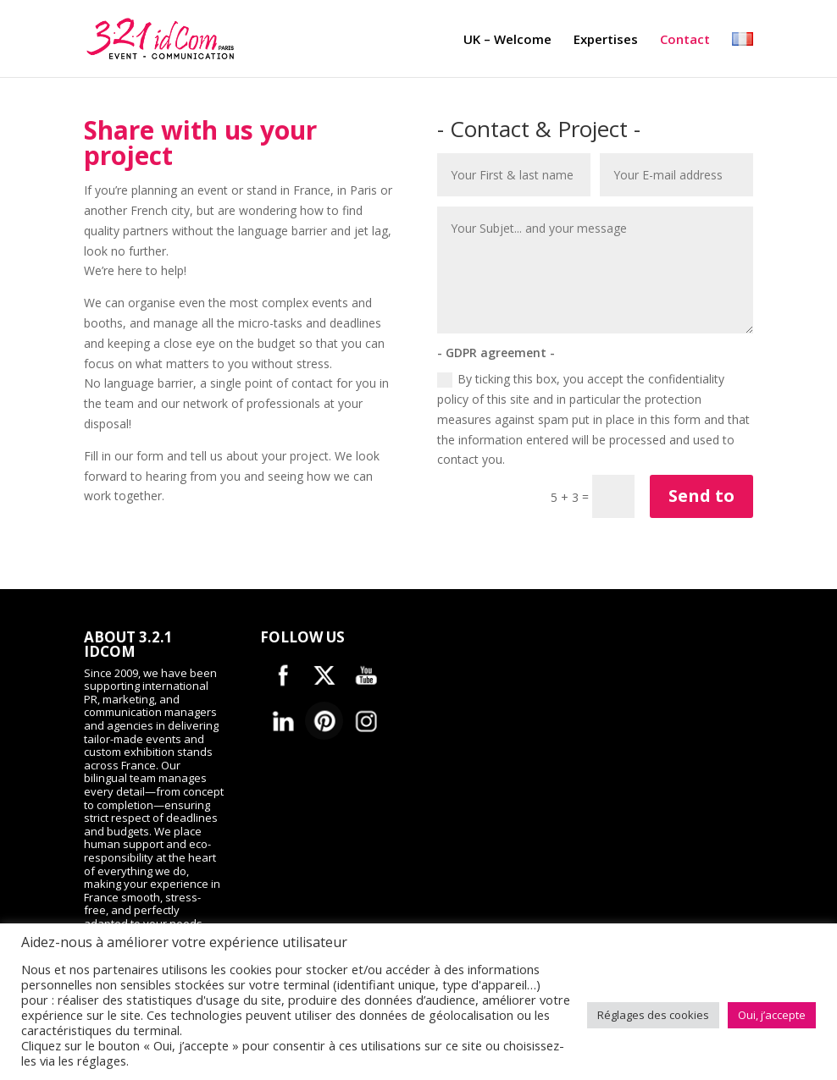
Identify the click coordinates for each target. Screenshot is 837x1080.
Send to (701, 495)
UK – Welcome (507, 42)
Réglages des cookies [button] (653, 1014)
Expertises (606, 42)
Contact (685, 42)
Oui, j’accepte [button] (772, 1014)
